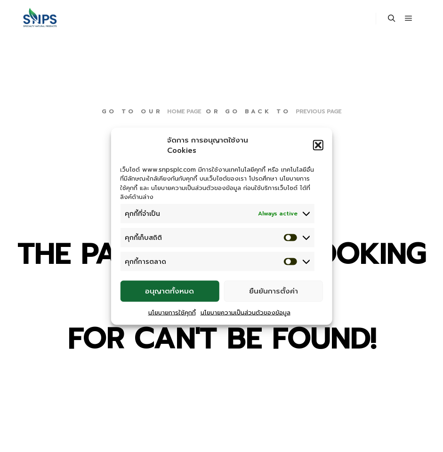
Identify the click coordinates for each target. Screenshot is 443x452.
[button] (318, 145)
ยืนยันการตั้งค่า (273, 291)
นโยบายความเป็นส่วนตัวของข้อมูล (245, 312)
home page (184, 111)
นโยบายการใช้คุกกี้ (172, 312)
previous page (318, 111)
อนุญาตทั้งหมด (169, 291)
